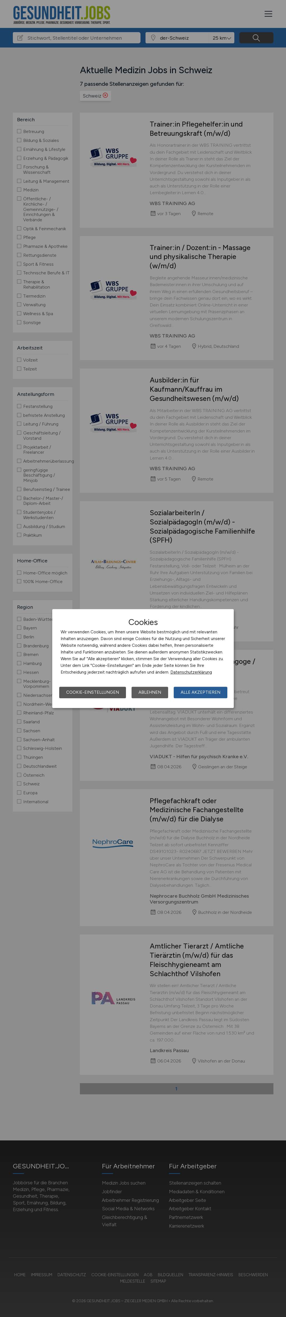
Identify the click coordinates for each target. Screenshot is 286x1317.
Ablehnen (150, 692)
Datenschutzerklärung (191, 672)
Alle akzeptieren (200, 692)
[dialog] (143, 658)
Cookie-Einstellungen (92, 692)
